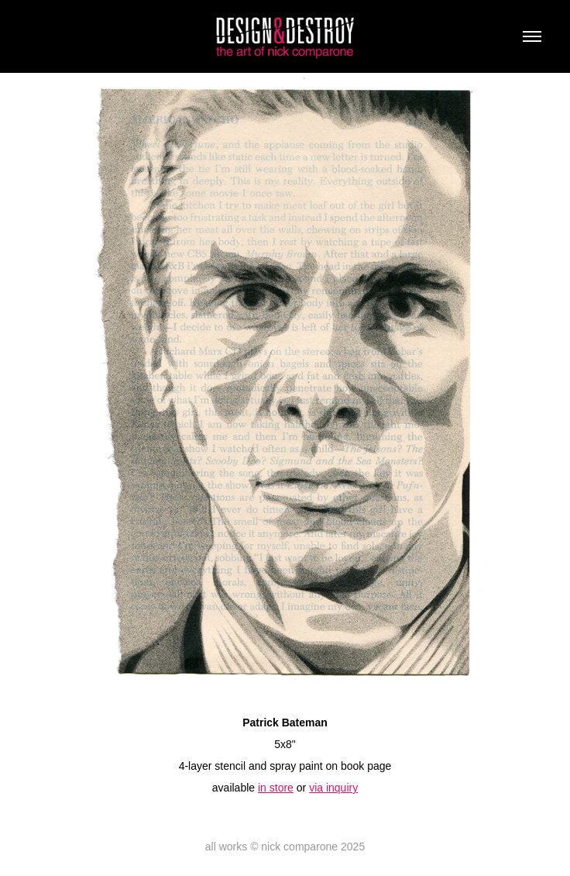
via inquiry (333, 787)
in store (276, 787)
